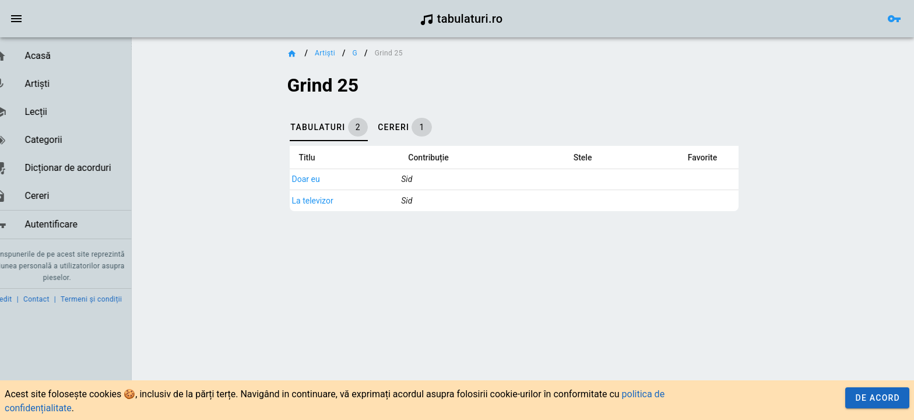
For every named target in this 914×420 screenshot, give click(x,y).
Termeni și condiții (108, 299)
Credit (19, 299)
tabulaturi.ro (461, 19)
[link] (74, 56)
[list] (74, 140)
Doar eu (324, 179)
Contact (54, 299)
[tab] (346, 127)
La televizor (330, 200)
